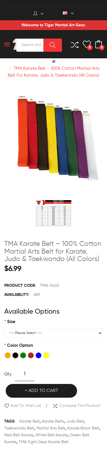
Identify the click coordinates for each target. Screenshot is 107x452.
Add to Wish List (26, 406)
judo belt (75, 421)
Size (11, 322)
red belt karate (18, 435)
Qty (8, 374)
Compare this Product (79, 406)
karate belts (53, 421)
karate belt (29, 421)
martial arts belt (50, 428)
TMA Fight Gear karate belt (43, 442)
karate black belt (83, 428)
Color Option (20, 345)
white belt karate (51, 435)
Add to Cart (43, 391)
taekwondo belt (19, 428)
